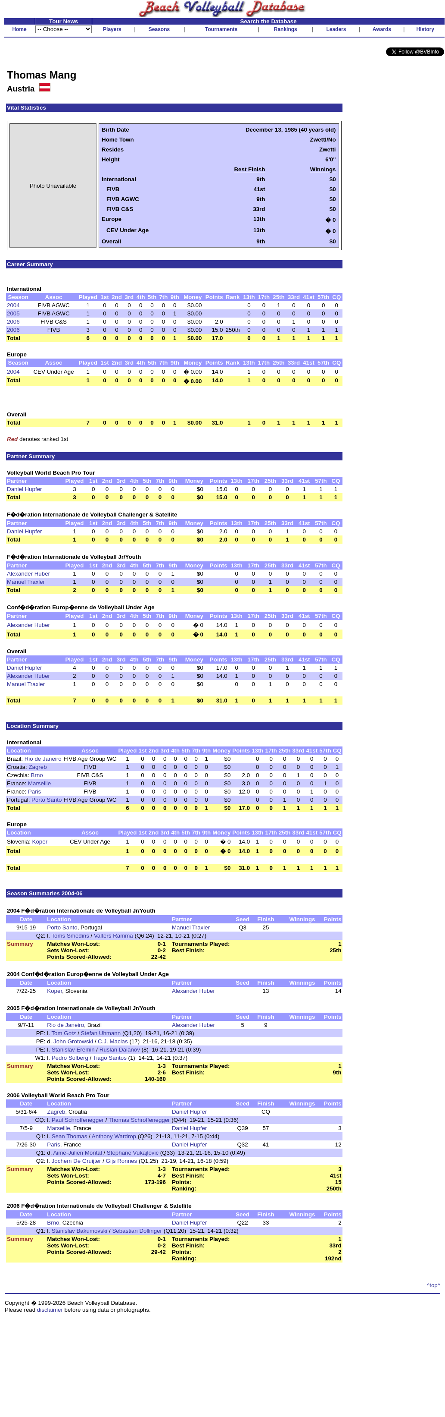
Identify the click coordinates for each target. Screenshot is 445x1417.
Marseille (39, 783)
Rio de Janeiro (43, 759)
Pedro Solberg (70, 1058)
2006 (13, 321)
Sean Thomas (69, 1136)
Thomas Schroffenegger (139, 1120)
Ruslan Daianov (120, 1049)
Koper (40, 841)
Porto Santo (46, 800)
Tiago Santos (110, 1058)
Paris (34, 791)
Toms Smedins (70, 935)
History (425, 29)
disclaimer (50, 1310)
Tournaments (221, 29)
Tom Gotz (63, 1033)
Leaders (336, 29)
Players (112, 29)
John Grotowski (73, 1041)
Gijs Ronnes (121, 1161)
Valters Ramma (113, 935)
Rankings (285, 29)
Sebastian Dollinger (137, 1231)
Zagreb (37, 767)
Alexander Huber (28, 573)
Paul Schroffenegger (78, 1120)
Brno (37, 775)
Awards (382, 29)
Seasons (159, 29)
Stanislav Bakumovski (80, 1231)
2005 (13, 313)
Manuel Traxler (26, 582)
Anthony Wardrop (114, 1136)
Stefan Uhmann (101, 1033)
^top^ (433, 1285)
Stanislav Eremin (73, 1049)
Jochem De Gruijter (76, 1161)
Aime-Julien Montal (77, 1152)
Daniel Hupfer (24, 489)
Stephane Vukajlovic (133, 1152)
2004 (13, 305)
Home (19, 29)
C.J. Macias (113, 1041)
